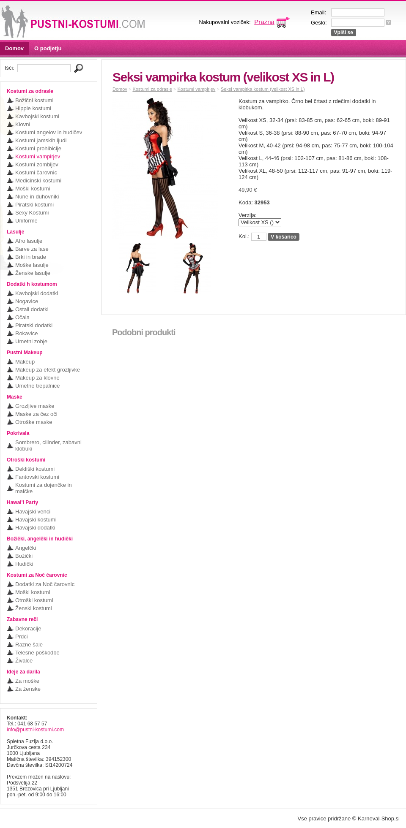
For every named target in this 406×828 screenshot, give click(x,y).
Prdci (21, 636)
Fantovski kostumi (37, 477)
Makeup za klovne (37, 378)
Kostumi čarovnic (36, 172)
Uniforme (26, 220)
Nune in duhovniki (37, 196)
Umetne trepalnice (37, 386)
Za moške (27, 681)
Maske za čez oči (36, 414)
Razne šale (29, 644)
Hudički (24, 564)
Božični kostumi (34, 100)
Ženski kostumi (33, 608)
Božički (24, 556)
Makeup (25, 361)
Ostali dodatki (32, 309)
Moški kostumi (32, 188)
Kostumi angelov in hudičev (48, 132)
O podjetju (47, 48)
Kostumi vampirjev (37, 156)
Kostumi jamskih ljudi (40, 140)
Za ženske (28, 689)
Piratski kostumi (34, 204)
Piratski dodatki (33, 325)
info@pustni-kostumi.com (35, 730)
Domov (14, 48)
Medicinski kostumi (38, 180)
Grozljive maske (34, 406)
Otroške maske (33, 422)
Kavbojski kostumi (37, 116)
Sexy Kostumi (32, 212)
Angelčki (25, 548)
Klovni (22, 124)
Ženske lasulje (32, 273)
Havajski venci (32, 511)
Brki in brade (30, 257)
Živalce (24, 660)
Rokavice (26, 333)
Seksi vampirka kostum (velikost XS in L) (263, 89)
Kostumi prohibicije (38, 148)
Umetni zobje (31, 341)
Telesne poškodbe (37, 652)
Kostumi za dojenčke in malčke (43, 488)
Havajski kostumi (36, 519)
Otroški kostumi (34, 600)
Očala (22, 317)
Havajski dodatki (35, 527)
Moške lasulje (32, 265)
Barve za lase (32, 249)
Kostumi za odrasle (152, 89)
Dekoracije (28, 628)
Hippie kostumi (33, 108)
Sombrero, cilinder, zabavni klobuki (48, 445)
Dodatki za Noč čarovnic (44, 584)
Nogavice (26, 301)
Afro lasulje (28, 241)
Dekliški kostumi (35, 469)
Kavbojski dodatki (36, 293)
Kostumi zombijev (36, 164)
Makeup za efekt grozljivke (47, 369)
